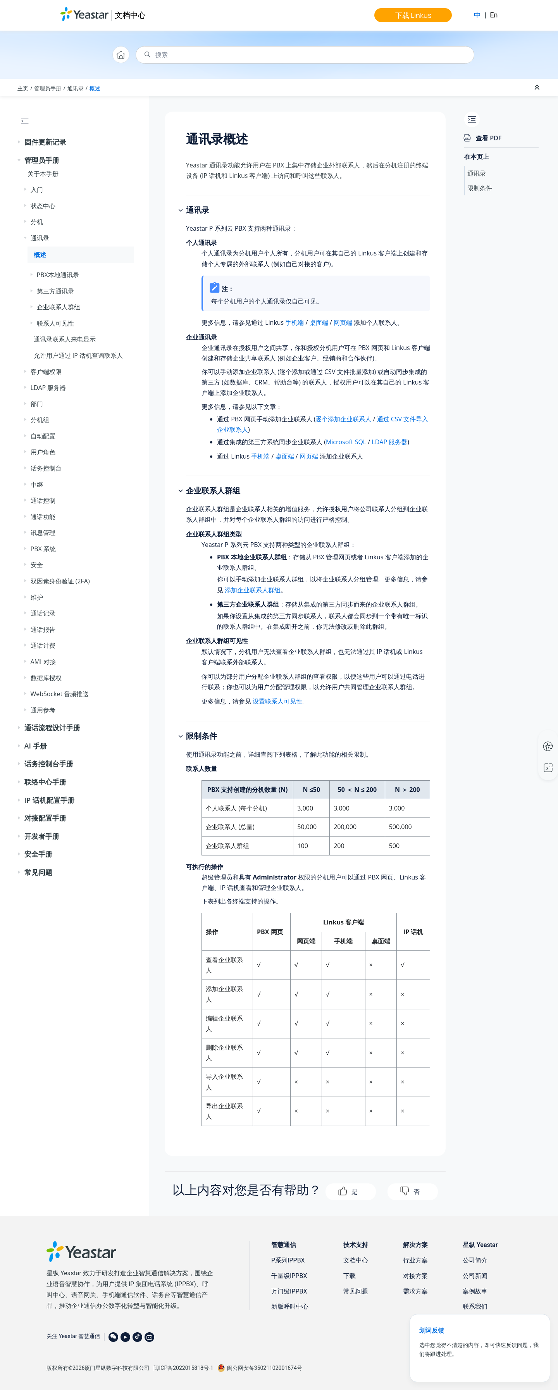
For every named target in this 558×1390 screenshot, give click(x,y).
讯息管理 (43, 532)
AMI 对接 (43, 661)
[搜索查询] (305, 55)
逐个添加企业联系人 (343, 419)
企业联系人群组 (58, 307)
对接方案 (415, 1276)
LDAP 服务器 (48, 387)
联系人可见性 (55, 323)
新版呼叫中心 (289, 1306)
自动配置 (43, 436)
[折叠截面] (537, 87)
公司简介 (475, 1260)
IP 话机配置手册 (49, 800)
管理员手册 (47, 88)
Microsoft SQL (346, 442)
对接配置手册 (45, 818)
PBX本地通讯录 (58, 275)
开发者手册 (41, 836)
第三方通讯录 (55, 291)
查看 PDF (488, 138)
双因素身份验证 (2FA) (60, 581)
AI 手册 (35, 745)
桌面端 (319, 322)
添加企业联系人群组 (253, 590)
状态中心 (43, 206)
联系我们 (475, 1306)
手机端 (294, 322)
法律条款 (500, 1366)
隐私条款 (476, 1366)
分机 (37, 221)
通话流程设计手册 (52, 727)
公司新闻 (475, 1276)
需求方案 (415, 1291)
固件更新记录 (45, 142)
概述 (95, 88)
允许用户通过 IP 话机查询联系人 (78, 355)
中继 (37, 484)
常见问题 (38, 872)
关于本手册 (43, 173)
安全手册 (38, 854)
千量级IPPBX (289, 1276)
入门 (37, 189)
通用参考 (43, 710)
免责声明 (452, 1366)
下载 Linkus (413, 15)
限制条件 (479, 188)
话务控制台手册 (48, 763)
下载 (349, 1276)
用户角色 (43, 452)
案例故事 (475, 1291)
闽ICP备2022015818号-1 (183, 1368)
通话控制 (43, 500)
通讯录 (75, 88)
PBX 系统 (43, 549)
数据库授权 (46, 678)
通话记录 (43, 613)
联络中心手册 (45, 781)
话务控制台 (46, 468)
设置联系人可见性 (277, 701)
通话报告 (43, 629)
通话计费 (43, 645)
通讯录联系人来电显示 (65, 339)
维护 (37, 597)
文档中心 (130, 15)
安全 (37, 564)
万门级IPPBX (289, 1291)
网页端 (343, 322)
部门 (37, 404)
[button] (19, 142)
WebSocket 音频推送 (60, 694)
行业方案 (415, 1260)
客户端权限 (46, 371)
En (494, 15)
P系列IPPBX (288, 1260)
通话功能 (43, 516)
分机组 (40, 420)
